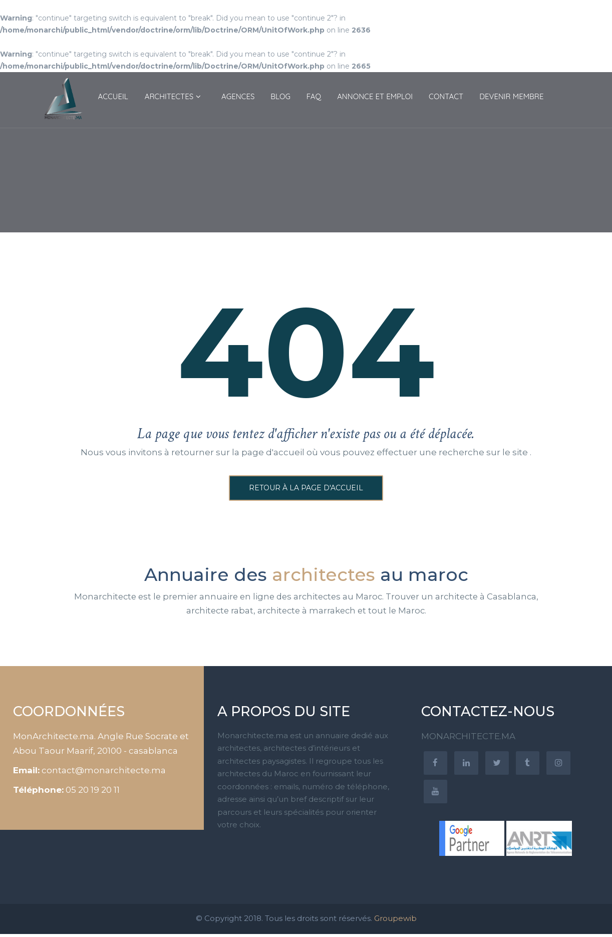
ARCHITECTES (169, 96)
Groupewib (395, 921)
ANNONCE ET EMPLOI (375, 96)
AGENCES (237, 96)
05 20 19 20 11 (93, 791)
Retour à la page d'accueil (306, 488)
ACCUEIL (113, 96)
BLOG (280, 96)
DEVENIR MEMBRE (511, 96)
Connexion (569, 23)
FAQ (314, 96)
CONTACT (446, 96)
